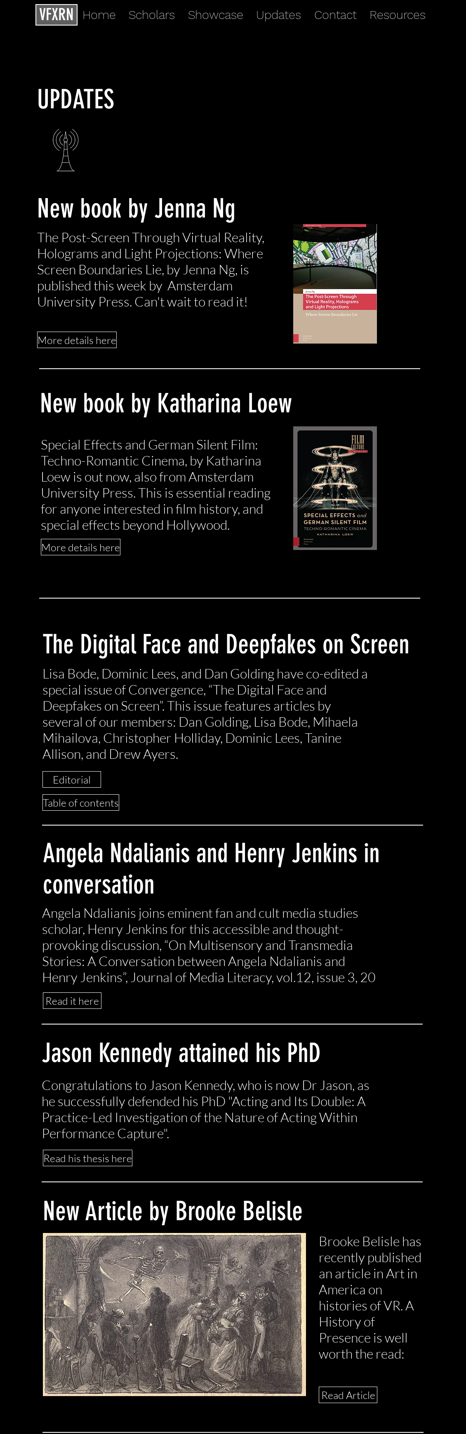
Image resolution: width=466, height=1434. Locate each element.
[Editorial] (71, 779)
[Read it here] (72, 1000)
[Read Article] (348, 1395)
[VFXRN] (56, 15)
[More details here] (77, 340)
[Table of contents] (80, 802)
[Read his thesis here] (87, 1158)
